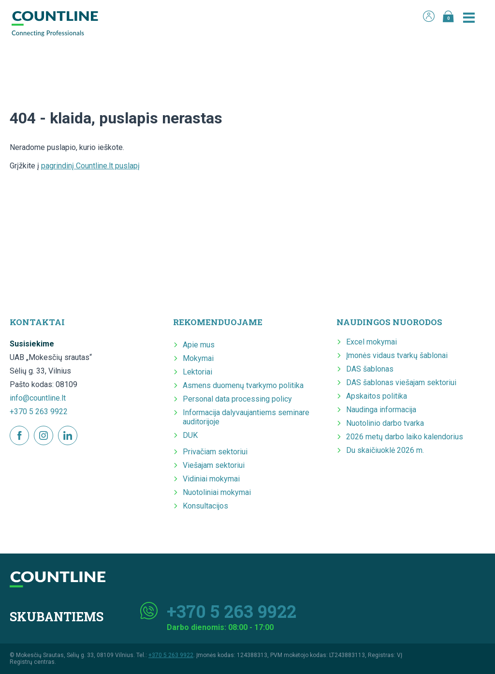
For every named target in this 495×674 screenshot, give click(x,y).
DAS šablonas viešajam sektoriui (401, 382)
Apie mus (199, 344)
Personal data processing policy (237, 399)
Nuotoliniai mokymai (217, 492)
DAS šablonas (369, 369)
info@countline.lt (38, 398)
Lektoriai (197, 371)
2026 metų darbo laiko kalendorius (404, 436)
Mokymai (198, 358)
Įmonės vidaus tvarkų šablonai (397, 355)
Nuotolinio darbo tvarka (385, 423)
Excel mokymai (371, 341)
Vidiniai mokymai (211, 478)
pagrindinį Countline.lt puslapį (90, 165)
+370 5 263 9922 (39, 411)
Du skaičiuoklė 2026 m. (385, 450)
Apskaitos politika (376, 396)
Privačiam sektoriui (215, 451)
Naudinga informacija (381, 409)
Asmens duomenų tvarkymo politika (243, 385)
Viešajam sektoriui (214, 465)
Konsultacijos (205, 505)
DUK (190, 435)
